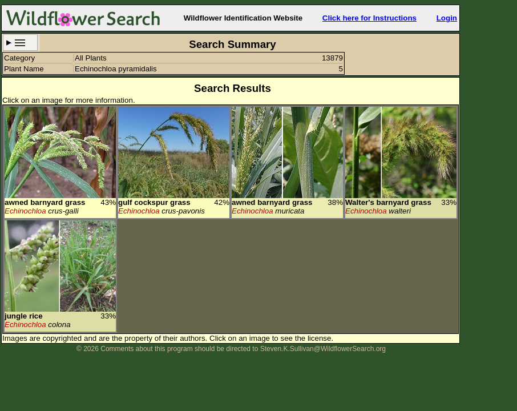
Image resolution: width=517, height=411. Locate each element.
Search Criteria (20, 42)
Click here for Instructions (369, 18)
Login (447, 18)
